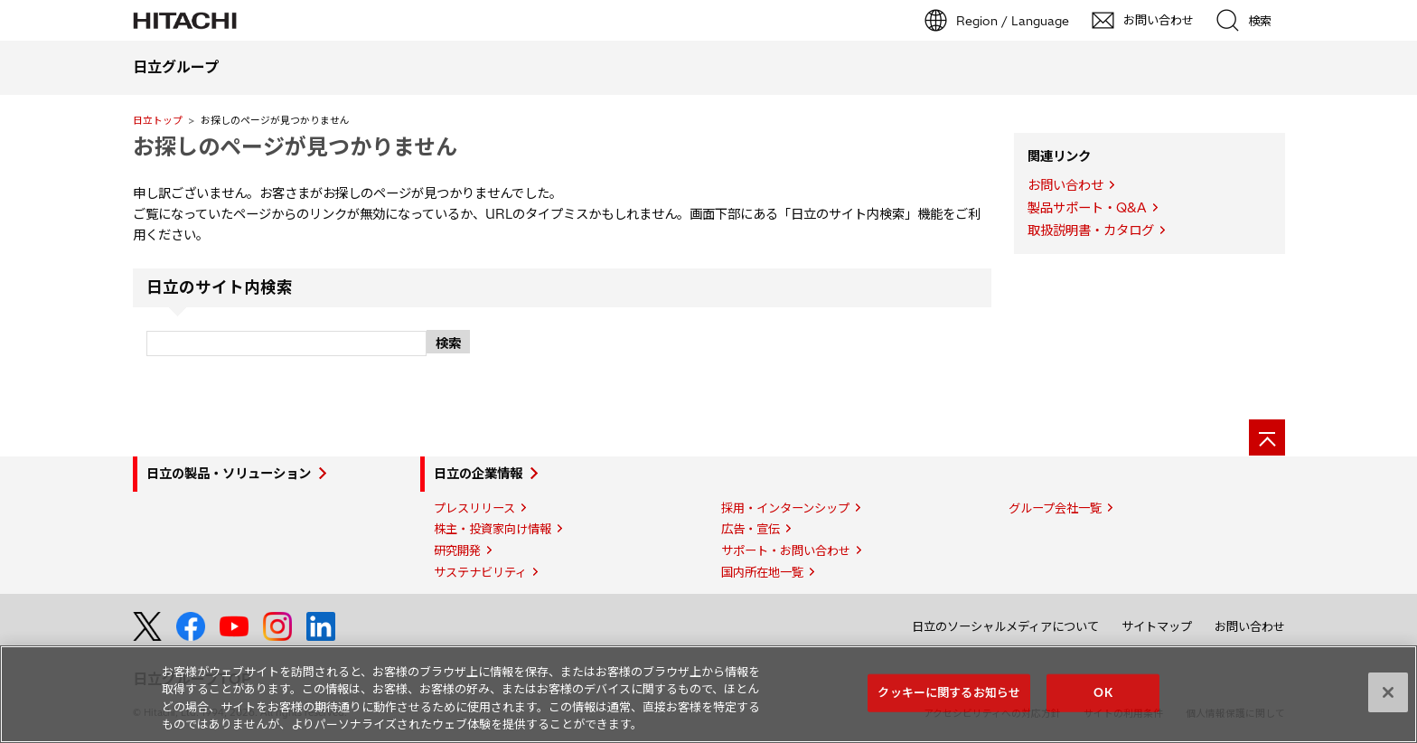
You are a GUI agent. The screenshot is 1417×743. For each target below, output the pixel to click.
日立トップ (158, 120)
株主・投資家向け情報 (492, 529)
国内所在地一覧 (762, 572)
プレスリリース (474, 508)
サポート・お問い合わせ (785, 550)
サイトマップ (1156, 626)
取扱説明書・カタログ (1091, 230)
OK (1102, 692)
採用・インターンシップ (785, 508)
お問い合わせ (1065, 185)
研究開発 (457, 550)
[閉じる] (1388, 692)
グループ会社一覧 (1055, 508)
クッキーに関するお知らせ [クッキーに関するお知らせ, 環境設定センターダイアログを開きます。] (948, 692)
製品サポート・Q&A (1087, 208)
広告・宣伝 (750, 529)
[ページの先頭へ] (1267, 437)
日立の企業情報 (478, 474)
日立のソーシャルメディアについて (1005, 626)
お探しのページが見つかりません (295, 146)
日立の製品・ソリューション (228, 474)
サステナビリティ (480, 572)
